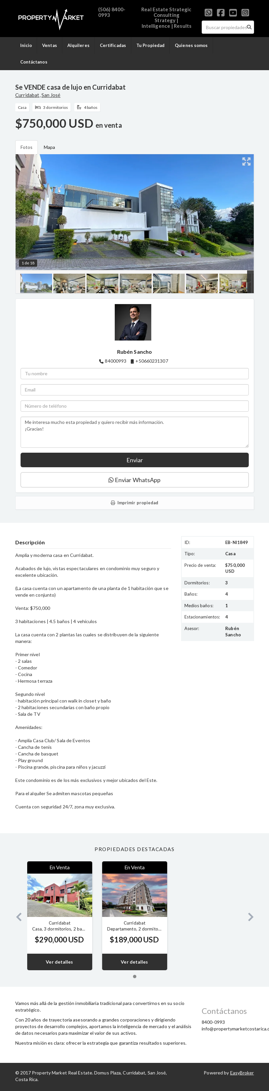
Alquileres (78, 45)
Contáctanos (33, 62)
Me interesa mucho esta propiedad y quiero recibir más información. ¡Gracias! (135, 432)
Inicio (26, 45)
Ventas (49, 45)
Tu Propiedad (150, 45)
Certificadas (113, 45)
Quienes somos (191, 45)
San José (51, 95)
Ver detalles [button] (59, 962)
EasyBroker (242, 1072)
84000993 (115, 361)
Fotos (27, 147)
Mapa (49, 147)
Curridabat (27, 95)
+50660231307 (151, 361)
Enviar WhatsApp (134, 479)
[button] (16, 915)
